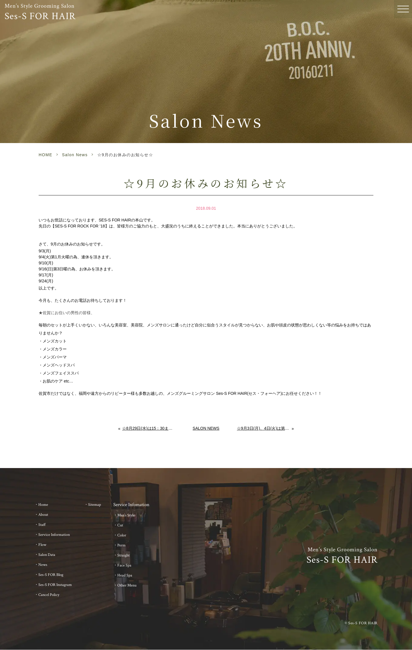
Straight (123, 555)
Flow (42, 545)
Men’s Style (126, 515)
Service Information (54, 535)
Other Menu (126, 585)
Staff (42, 525)
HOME (45, 154)
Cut (120, 525)
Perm (121, 545)
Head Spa (124, 575)
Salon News (75, 154)
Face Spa (124, 565)
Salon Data (46, 555)
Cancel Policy (48, 595)
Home (43, 505)
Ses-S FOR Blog (50, 575)
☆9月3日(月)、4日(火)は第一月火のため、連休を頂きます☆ (264, 428)
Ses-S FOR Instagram (55, 585)
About (43, 515)
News (42, 565)
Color (121, 535)
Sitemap (94, 505)
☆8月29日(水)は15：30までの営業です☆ (148, 428)
